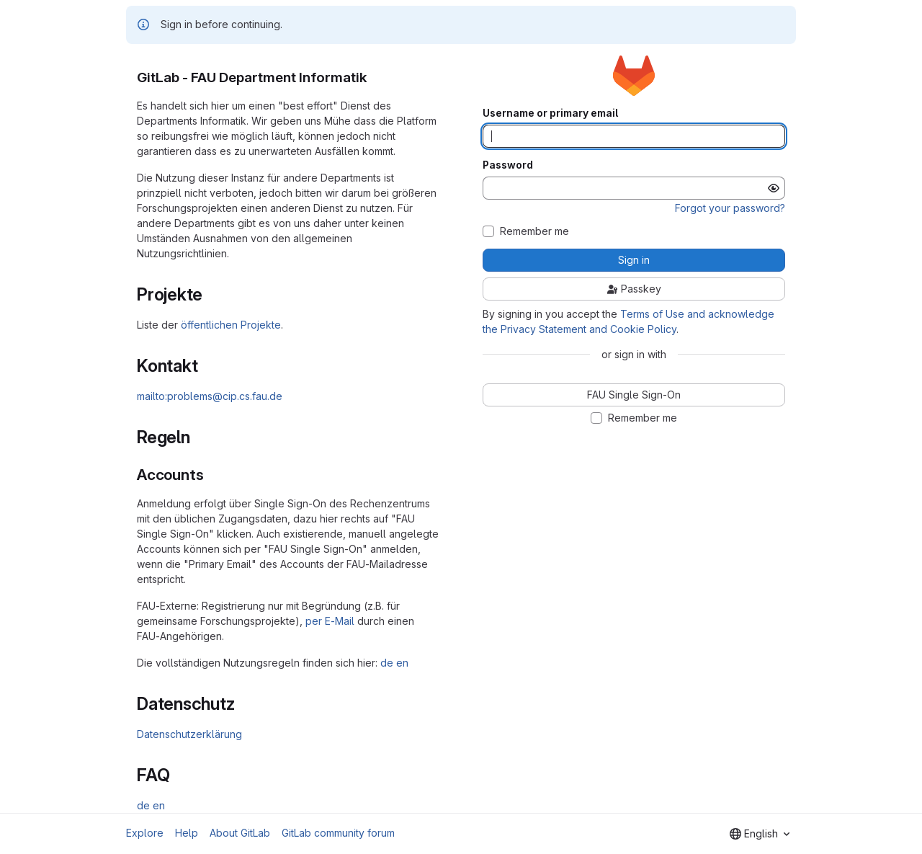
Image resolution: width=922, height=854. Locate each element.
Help (186, 833)
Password (508, 165)
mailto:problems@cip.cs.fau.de (209, 396)
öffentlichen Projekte (231, 325)
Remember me (534, 231)
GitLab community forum (338, 833)
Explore (145, 833)
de (386, 663)
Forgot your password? (730, 208)
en (402, 663)
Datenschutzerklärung (189, 734)
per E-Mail (329, 621)
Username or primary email (550, 113)
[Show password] (773, 188)
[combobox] (759, 833)
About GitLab (240, 833)
